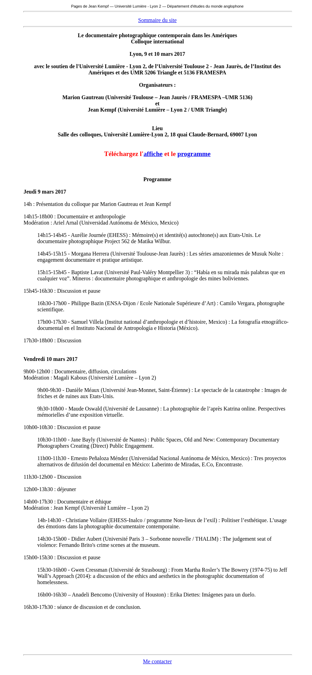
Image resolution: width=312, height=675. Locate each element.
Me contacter (157, 661)
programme (194, 153)
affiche (153, 153)
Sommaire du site (157, 20)
